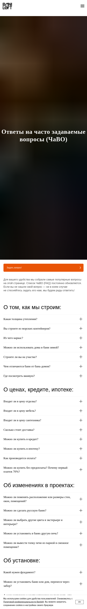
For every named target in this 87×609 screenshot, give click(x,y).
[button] (43, 268)
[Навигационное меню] (82, 6)
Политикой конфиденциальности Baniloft (23, 602)
